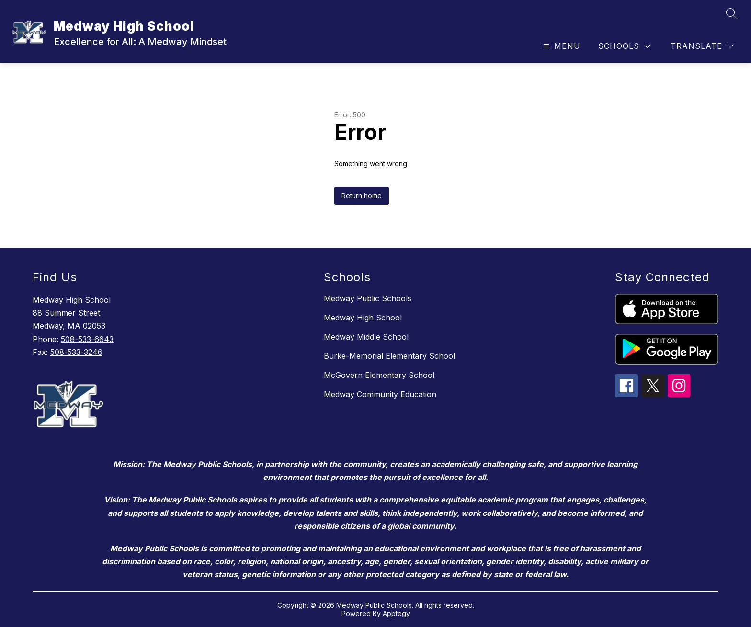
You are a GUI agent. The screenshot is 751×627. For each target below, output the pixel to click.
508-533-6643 (87, 339)
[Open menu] (560, 46)
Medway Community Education (380, 394)
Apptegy (396, 613)
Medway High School (363, 317)
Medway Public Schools (367, 298)
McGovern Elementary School (379, 375)
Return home (361, 196)
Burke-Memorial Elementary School (389, 356)
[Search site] (732, 13)
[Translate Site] (702, 46)
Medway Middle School (366, 337)
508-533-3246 (76, 352)
